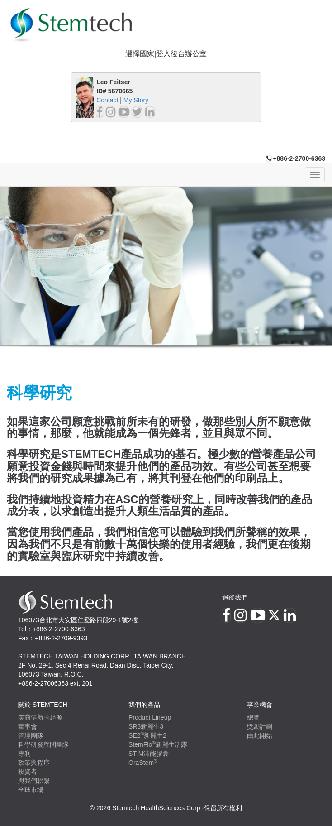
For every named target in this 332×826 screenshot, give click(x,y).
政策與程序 (34, 762)
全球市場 (30, 789)
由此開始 (259, 735)
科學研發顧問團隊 (43, 744)
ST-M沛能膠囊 (148, 753)
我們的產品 (144, 704)
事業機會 (259, 704)
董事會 (27, 726)
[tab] (166, 54)
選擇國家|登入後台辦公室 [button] (166, 54)
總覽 (253, 717)
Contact (107, 100)
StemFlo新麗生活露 (157, 744)
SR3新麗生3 (145, 726)
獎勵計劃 (259, 726)
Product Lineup (149, 717)
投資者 (27, 771)
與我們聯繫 (34, 780)
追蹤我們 (234, 597)
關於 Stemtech (42, 704)
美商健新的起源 (40, 717)
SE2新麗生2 (147, 735)
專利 (24, 753)
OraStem (142, 762)
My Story (135, 100)
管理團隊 (30, 735)
